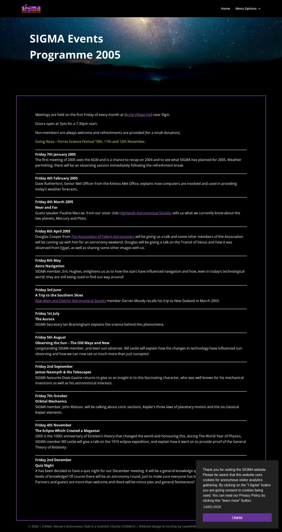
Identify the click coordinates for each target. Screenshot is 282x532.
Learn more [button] (212, 506)
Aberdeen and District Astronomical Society (70, 300)
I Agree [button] (237, 517)
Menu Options (246, 9)
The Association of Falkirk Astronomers (102, 236)
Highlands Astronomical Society (145, 213)
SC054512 (129, 526)
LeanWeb (189, 526)
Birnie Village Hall (138, 114)
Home (225, 9)
